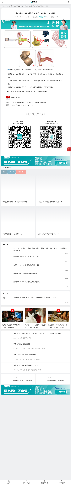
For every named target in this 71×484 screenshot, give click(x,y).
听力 (24, 359)
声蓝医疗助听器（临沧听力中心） (12, 234)
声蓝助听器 (38, 348)
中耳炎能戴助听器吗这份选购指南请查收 (14, 202)
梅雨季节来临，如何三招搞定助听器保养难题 (26, 265)
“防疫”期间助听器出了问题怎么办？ (48, 234)
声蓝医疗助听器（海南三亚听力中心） (20, 105)
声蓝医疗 (32, 359)
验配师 (38, 359)
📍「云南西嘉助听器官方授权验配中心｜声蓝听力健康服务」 (27, 102)
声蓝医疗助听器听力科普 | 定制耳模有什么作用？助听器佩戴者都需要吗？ (37, 333)
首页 (4, 6)
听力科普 (9, 6)
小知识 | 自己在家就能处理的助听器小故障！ (51, 202)
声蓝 (27, 359)
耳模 (30, 338)
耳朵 (43, 348)
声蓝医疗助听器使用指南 (21, 344)
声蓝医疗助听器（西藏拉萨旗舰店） (25, 354)
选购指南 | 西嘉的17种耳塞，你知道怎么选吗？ (27, 256)
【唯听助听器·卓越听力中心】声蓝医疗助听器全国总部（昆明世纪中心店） (35, 297)
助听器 (25, 348)
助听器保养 (31, 348)
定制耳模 (25, 338)
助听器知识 (17, 6)
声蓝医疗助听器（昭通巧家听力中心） (26, 365)
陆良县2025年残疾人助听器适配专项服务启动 (26, 282)
